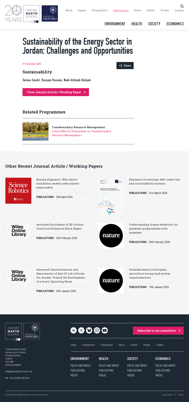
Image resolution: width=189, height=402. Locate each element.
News (137, 10)
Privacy (181, 394)
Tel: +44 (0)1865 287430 (17, 377)
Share (125, 65)
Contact (179, 10)
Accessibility (167, 394)
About (68, 10)
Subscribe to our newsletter (158, 330)
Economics (175, 23)
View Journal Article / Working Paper (56, 92)
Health (137, 23)
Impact (82, 10)
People (165, 10)
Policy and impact (80, 365)
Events (151, 10)
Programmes (99, 10)
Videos (74, 375)
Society (154, 23)
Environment (115, 23)
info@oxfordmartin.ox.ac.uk (18, 371)
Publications (120, 10)
